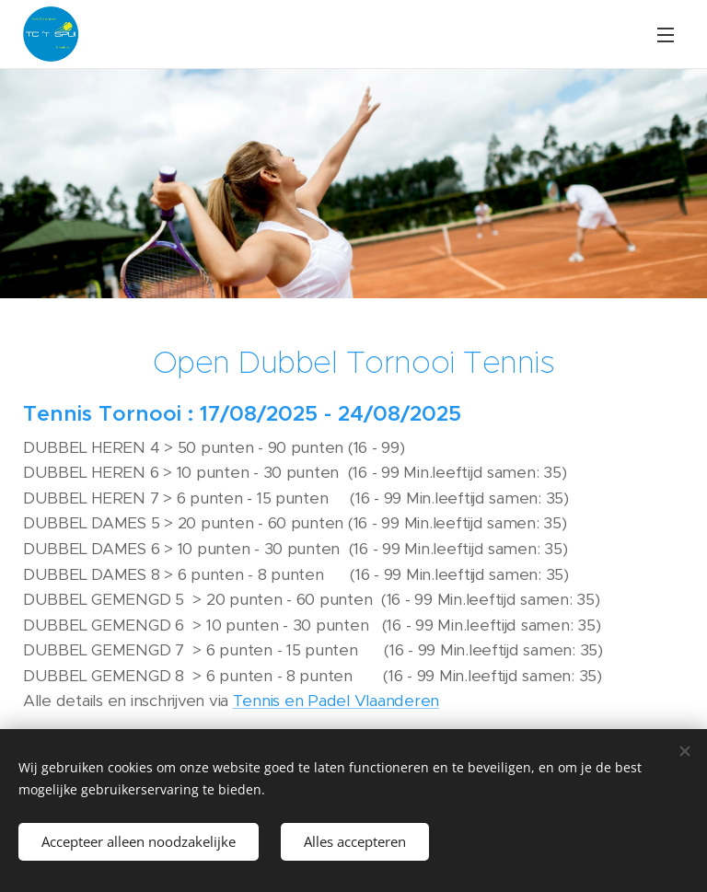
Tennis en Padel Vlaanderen (336, 700)
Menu (665, 35)
